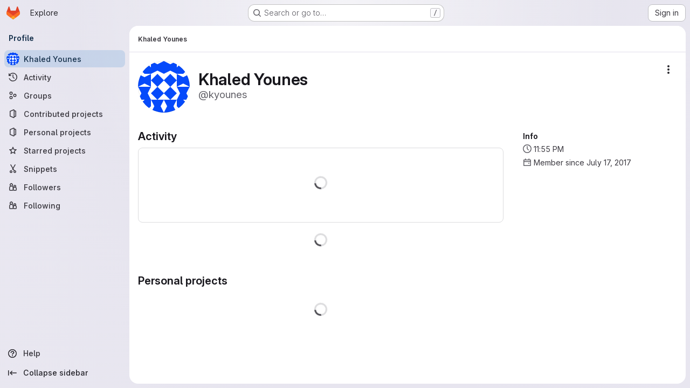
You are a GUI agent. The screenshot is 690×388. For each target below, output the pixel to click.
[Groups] (64, 95)
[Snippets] (64, 168)
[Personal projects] (64, 132)
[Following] (64, 205)
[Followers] (64, 187)
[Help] (64, 353)
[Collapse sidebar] (64, 373)
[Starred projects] (64, 150)
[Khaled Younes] (64, 58)
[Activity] (64, 77)
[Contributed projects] (64, 113)
